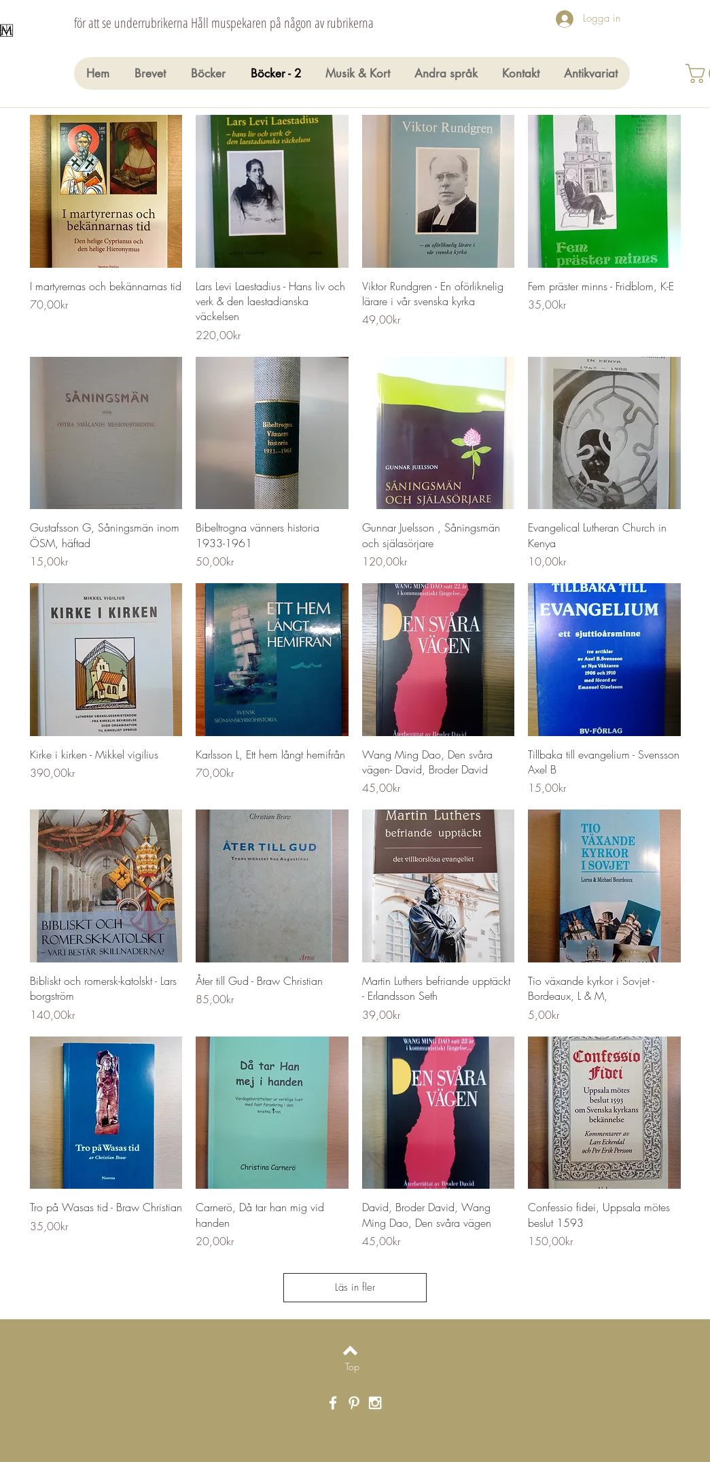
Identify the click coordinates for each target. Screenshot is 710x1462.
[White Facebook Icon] (333, 1403)
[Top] (352, 1367)
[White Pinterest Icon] (354, 1403)
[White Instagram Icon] (375, 1403)
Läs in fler (355, 1287)
